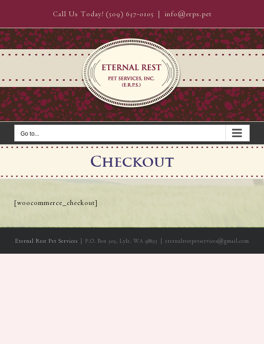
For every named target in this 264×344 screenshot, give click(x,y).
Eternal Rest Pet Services (46, 289)
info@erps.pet (188, 14)
